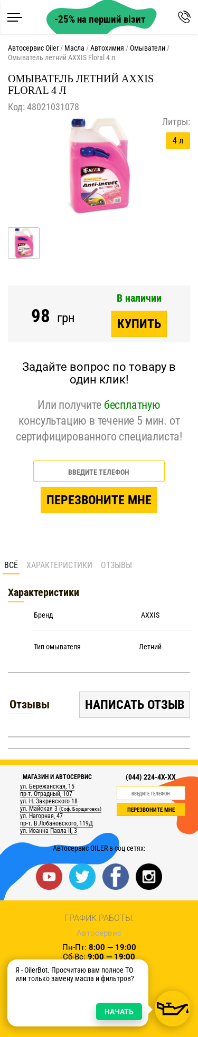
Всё (11, 565)
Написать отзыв (134, 704)
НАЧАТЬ (119, 1011)
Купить (139, 323)
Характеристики (59, 565)
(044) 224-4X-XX (151, 777)
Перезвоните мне (99, 500)
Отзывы (116, 565)
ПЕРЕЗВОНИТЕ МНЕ (151, 809)
